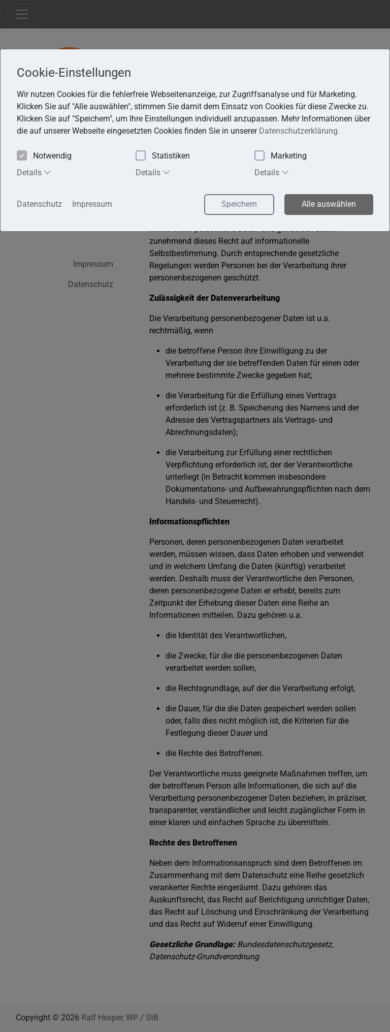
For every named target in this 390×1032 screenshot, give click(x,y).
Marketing (280, 156)
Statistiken (163, 156)
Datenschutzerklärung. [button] (299, 131)
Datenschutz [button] (39, 204)
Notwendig (44, 156)
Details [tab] (34, 172)
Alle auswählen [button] (329, 204)
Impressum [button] (92, 204)
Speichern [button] (239, 204)
